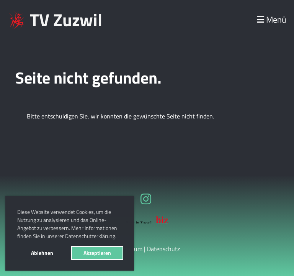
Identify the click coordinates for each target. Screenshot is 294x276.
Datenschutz (163, 248)
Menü (271, 20)
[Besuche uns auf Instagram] (145, 199)
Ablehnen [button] (42, 253)
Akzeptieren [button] (97, 253)
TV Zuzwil (66, 20)
